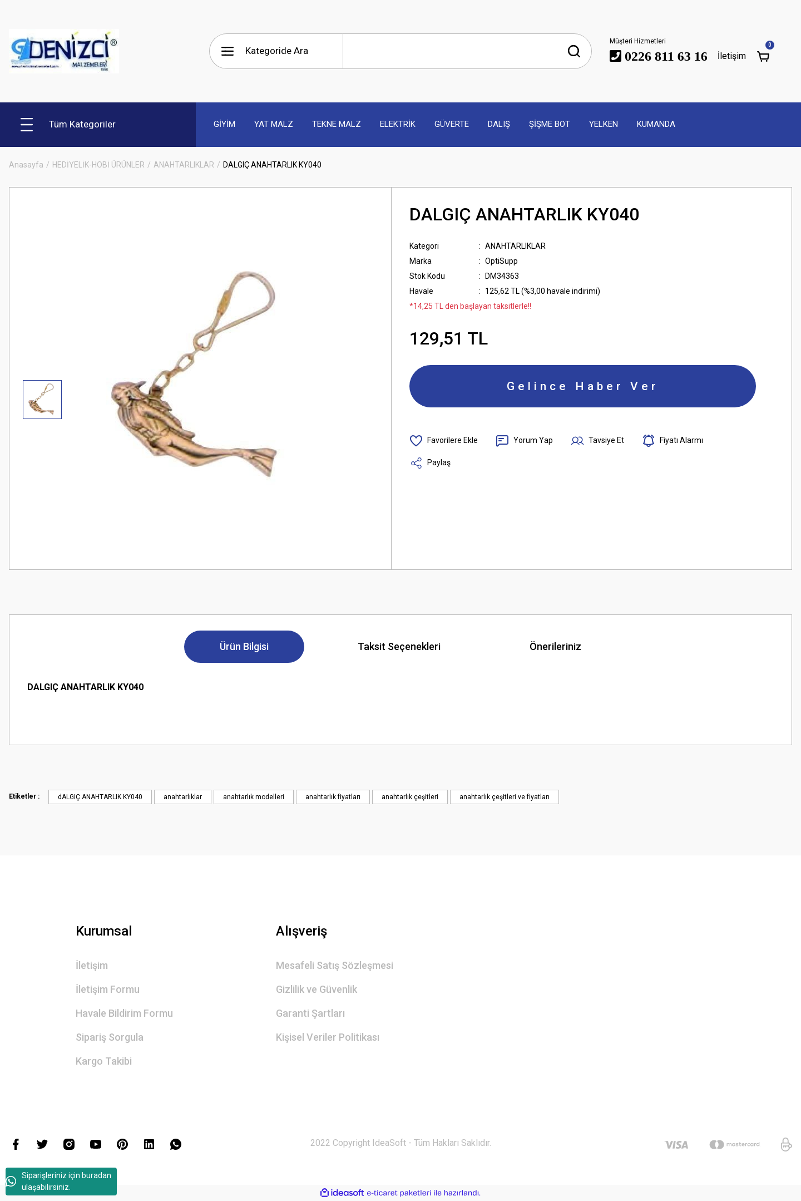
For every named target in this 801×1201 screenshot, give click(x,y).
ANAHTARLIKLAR (515, 246)
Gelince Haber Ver (583, 386)
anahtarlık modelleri (253, 797)
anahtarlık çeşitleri (410, 797)
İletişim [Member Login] (732, 56)
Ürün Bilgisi (244, 646)
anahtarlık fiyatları (332, 797)
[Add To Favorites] (443, 440)
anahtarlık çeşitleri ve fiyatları (504, 797)
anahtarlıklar (183, 797)
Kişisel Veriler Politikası (327, 1037)
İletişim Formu (108, 989)
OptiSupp (501, 261)
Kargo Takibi (104, 1061)
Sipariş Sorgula (110, 1037)
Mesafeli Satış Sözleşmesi (334, 965)
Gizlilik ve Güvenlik (316, 989)
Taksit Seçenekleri (399, 646)
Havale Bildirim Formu (124, 1013)
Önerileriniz (555, 646)
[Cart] (763, 56)
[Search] (467, 51)
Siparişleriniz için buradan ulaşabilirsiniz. (58, 1181)
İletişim (92, 965)
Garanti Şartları (310, 1013)
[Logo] (64, 51)
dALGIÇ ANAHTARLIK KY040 (100, 797)
